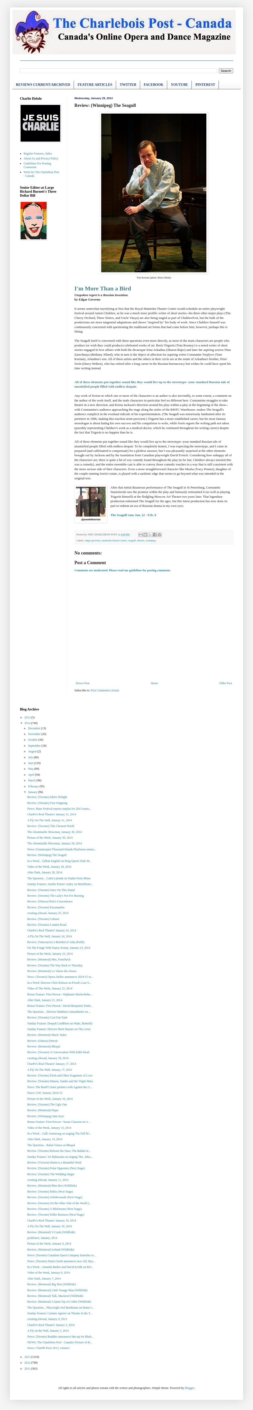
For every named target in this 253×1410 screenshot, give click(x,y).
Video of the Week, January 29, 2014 (49, 866)
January (33, 792)
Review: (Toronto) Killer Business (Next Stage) (55, 1214)
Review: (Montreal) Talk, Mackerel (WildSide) (55, 1296)
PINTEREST (205, 85)
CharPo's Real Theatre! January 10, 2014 (51, 1220)
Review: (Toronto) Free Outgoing (47, 803)
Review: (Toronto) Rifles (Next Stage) (50, 1191)
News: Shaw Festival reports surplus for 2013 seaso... (59, 808)
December (34, 728)
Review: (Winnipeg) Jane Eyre (45, 1116)
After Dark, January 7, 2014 (44, 1278)
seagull (132, 540)
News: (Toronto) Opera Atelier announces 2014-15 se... (60, 977)
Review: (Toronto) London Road (46, 924)
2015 (28, 717)
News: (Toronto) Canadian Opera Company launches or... (61, 1255)
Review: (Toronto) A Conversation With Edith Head (58, 1052)
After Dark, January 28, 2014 (44, 872)
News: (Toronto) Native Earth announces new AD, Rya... (61, 1261)
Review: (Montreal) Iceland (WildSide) (50, 1249)
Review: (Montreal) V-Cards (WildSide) (51, 1232)
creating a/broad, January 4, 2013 (47, 1319)
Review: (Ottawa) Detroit (42, 1040)
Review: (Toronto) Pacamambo (45, 907)
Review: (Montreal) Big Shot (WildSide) (51, 1284)
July (31, 757)
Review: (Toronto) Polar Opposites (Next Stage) (56, 1168)
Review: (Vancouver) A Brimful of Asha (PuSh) (55, 942)
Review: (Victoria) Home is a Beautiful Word (54, 1162)
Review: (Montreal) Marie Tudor (46, 1035)
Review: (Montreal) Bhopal (43, 1046)
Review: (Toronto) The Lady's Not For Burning (55, 895)
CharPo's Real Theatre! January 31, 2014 (51, 814)
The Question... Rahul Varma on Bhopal (51, 1145)
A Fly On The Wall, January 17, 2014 (49, 1070)
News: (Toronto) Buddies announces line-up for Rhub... (60, 1336)
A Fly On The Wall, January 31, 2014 (49, 820)
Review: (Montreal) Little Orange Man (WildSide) (57, 1290)
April (31, 774)
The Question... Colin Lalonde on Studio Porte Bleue (59, 878)
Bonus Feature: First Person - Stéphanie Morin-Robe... (59, 994)
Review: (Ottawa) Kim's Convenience (49, 901)
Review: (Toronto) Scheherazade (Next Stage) (54, 1197)
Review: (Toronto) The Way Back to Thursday (55, 965)
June (31, 763)
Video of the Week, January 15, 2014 (49, 1128)
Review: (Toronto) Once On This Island (51, 890)
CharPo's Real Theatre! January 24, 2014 (51, 930)
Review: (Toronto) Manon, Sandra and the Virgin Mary (60, 1081)
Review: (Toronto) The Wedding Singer (50, 1174)
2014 (28, 723)
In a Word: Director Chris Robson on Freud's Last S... (59, 982)
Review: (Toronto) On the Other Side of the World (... (59, 1203)
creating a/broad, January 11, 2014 (47, 1180)
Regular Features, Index (38, 153)
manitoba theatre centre (114, 540)
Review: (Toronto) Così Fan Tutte (47, 1017)
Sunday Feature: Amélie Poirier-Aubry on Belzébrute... (60, 884)
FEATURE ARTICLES (95, 85)
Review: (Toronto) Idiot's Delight (47, 797)
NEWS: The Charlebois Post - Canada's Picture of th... (59, 1342)
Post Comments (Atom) (105, 690)
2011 (28, 1368)
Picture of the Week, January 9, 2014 (49, 1243)
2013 (28, 1357)
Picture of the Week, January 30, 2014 (50, 837)
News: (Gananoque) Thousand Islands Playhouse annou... (61, 849)
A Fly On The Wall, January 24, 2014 (49, 936)
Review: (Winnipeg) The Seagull (46, 855)
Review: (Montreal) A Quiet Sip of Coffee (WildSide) (59, 1301)
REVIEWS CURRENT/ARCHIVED (43, 85)
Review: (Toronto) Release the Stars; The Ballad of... (59, 1151)
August (32, 751)
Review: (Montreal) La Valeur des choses (52, 971)
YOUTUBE (179, 85)
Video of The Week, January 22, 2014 (49, 988)
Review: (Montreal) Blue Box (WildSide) (52, 1185)
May (31, 768)
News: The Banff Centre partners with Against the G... (59, 1087)
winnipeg (151, 540)
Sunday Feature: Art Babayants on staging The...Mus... (60, 1157)
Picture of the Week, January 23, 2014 (50, 953)
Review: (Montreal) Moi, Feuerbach (48, 959)
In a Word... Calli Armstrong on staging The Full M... (59, 1133)
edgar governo (92, 540)
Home (154, 683)
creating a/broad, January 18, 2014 (47, 1058)
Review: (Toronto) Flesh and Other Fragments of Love (60, 1075)
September (34, 745)
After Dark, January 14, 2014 (44, 1139)
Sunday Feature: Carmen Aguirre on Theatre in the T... (59, 1313)
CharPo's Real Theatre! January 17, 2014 (51, 1064)
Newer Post (83, 683)
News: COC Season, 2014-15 (44, 1093)
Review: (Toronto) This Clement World (50, 826)
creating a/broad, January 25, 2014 (47, 913)
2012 (28, 1362)
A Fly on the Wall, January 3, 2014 (48, 1330)
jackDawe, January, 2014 (42, 1238)
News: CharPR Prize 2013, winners (48, 1348)
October (33, 739)
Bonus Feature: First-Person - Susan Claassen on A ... (59, 1122)
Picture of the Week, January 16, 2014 (50, 1099)
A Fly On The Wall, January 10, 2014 (49, 1226)
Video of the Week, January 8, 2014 (48, 1272)
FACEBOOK (153, 85)
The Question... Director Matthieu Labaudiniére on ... (59, 1011)
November (34, 734)
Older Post (225, 683)
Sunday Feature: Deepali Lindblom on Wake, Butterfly (60, 1023)
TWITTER (128, 85)
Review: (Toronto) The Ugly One (47, 1104)
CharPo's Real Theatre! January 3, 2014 (51, 1325)
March (32, 780)
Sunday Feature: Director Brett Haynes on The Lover (59, 1029)
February (33, 786)
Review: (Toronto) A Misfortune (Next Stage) (54, 1209)
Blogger (189, 1388)
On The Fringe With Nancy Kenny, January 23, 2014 (58, 948)
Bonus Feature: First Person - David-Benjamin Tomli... (60, 1006)
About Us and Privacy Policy (41, 158)
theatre (140, 540)
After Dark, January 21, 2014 (44, 1000)
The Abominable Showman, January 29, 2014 (54, 843)
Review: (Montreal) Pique (42, 1110)
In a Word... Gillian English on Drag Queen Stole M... (59, 861)
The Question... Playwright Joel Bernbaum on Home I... (60, 1307)
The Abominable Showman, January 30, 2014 (54, 832)
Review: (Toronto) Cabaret (43, 919)
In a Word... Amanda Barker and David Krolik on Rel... (60, 1267)
